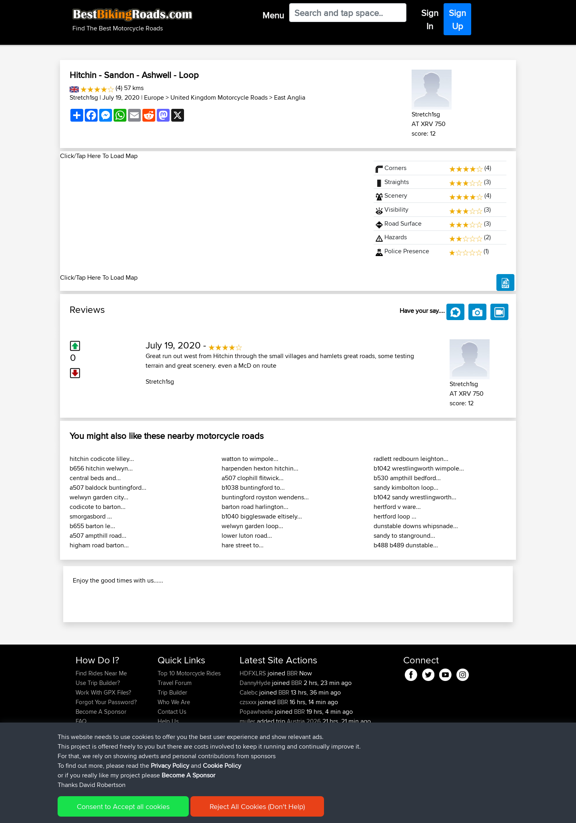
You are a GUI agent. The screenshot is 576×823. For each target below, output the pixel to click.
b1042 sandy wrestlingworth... (415, 497)
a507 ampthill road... (98, 535)
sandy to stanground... (404, 535)
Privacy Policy (170, 811)
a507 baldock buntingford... (108, 487)
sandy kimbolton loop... (406, 487)
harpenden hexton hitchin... (260, 468)
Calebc (249, 744)
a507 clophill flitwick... (253, 478)
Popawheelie (257, 763)
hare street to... (243, 545)
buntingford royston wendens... (265, 497)
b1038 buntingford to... (253, 487)
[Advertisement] (212, 217)
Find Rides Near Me (101, 725)
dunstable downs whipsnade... (416, 526)
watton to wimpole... (250, 458)
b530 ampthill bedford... (407, 478)
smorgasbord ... (91, 516)
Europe (154, 97)
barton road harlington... (255, 506)
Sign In (429, 19)
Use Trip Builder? (98, 734)
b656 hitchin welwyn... (101, 468)
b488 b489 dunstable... (406, 545)
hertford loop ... (395, 516)
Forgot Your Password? (106, 753)
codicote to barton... (98, 506)
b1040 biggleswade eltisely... (262, 516)
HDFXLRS (254, 725)
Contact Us (172, 763)
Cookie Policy (222, 811)
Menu (273, 15)
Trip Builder (172, 744)
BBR (292, 725)
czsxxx (249, 753)
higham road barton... (99, 545)
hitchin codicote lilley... (102, 458)
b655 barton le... (92, 526)
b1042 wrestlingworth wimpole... (419, 468)
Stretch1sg (84, 97)
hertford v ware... (397, 506)
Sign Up (457, 19)
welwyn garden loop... (252, 526)
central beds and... (95, 478)
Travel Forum (175, 734)
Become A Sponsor (101, 763)
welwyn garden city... (99, 497)
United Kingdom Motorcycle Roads (219, 97)
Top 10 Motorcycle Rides (189, 725)
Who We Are (174, 753)
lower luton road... (247, 535)
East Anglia (289, 97)
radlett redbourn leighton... (411, 458)
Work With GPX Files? (103, 744)
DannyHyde (256, 734)
